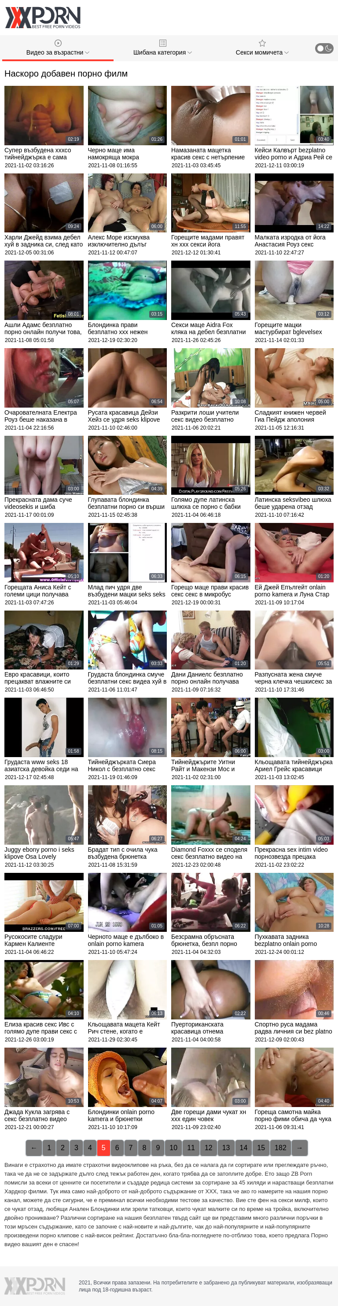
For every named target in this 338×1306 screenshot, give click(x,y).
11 (191, 1147)
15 (261, 1147)
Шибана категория (162, 48)
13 (226, 1147)
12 (209, 1147)
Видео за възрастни (57, 48)
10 (173, 1147)
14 (244, 1147)
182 (281, 1147)
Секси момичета (262, 48)
